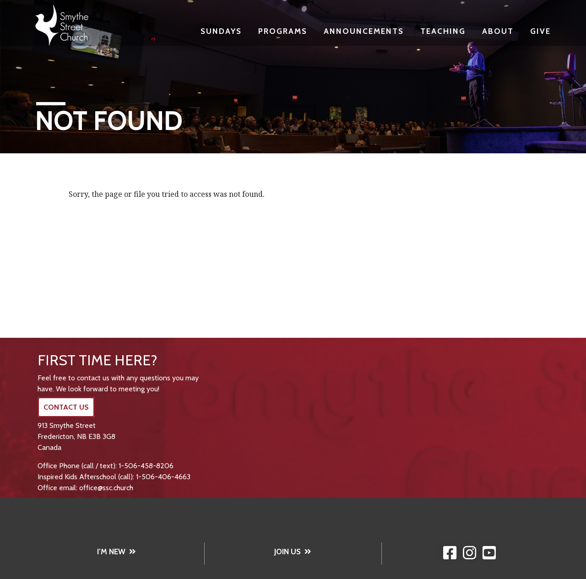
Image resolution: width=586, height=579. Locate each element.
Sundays (221, 31)
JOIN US (292, 551)
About (498, 31)
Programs (282, 31)
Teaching (443, 31)
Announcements (364, 31)
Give (540, 31)
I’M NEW (116, 551)
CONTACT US (66, 407)
